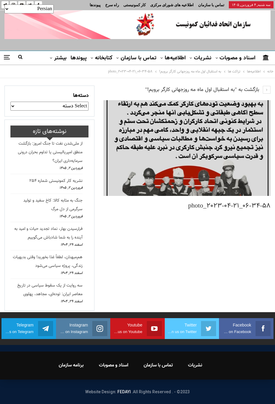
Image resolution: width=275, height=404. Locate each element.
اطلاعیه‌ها (175, 58)
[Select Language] (29, 8)
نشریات (203, 58)
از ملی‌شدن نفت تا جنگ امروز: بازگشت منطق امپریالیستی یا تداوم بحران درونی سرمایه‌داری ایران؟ (50, 152)
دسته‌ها (80, 96)
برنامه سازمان (71, 365)
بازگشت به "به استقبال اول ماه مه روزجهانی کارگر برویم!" (208, 90)
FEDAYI (124, 391)
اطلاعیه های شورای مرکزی (172, 5)
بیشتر (60, 58)
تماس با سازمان (211, 5)
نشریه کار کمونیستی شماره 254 (56, 181)
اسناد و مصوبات (237, 58)
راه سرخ (112, 5)
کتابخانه (104, 58)
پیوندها (95, 5)
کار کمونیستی (134, 5)
